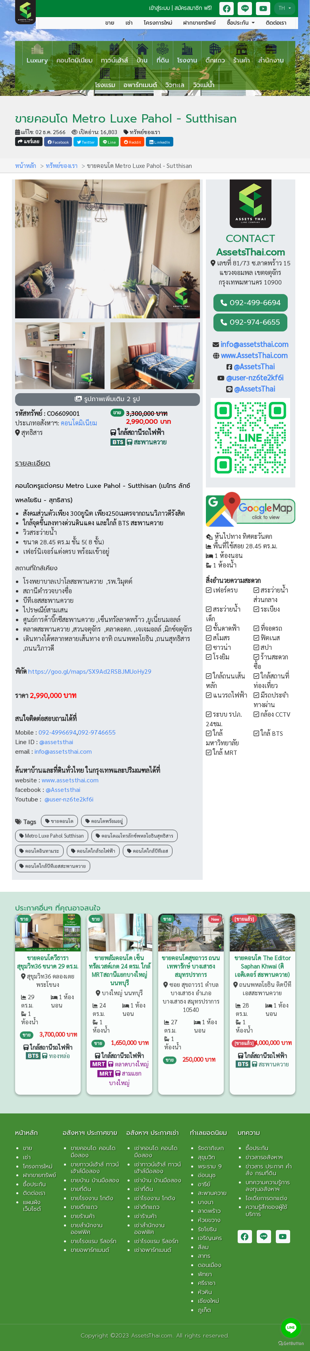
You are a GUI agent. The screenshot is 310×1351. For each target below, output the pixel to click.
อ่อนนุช (207, 1175)
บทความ (249, 1133)
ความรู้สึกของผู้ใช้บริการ (266, 1210)
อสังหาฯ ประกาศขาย (90, 1133)
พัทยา (205, 1274)
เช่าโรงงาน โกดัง (154, 1198)
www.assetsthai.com (70, 780)
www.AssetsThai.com (254, 355)
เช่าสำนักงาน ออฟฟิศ (149, 1229)
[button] (226, 8)
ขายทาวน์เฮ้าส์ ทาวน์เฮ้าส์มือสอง (95, 1168)
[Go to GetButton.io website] (291, 1343)
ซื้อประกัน (34, 1184)
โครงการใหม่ (158, 23)
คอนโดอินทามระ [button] (39, 847)
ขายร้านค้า (83, 1216)
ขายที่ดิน (81, 1189)
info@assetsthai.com (64, 751)
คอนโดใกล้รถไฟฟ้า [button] (93, 847)
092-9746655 (97, 732)
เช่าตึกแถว (146, 1207)
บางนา (205, 1202)
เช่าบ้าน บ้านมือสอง (157, 1180)
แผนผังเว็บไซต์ (32, 1206)
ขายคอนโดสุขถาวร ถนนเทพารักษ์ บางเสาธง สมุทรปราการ (191, 962)
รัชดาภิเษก (211, 1148)
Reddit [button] (132, 141)
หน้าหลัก (24, 165)
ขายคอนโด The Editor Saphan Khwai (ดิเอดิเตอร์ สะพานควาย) (262, 962)
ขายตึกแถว (84, 1207)
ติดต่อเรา (276, 23)
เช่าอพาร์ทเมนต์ (152, 1250)
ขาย (109, 23)
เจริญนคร (210, 1238)
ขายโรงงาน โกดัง (92, 1198)
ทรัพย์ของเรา (142, 131)
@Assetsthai (63, 789)
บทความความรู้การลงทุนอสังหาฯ (268, 1186)
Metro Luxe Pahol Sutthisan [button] (51, 832)
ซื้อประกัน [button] (238, 23)
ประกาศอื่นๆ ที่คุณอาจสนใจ (58, 908)
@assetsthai (57, 741)
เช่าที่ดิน (143, 1189)
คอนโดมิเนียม (79, 423)
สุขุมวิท (206, 1157)
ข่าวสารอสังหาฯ (264, 1157)
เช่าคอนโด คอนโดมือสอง (156, 1152)
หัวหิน (205, 1292)
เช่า (129, 23)
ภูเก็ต (204, 1310)
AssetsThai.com (250, 252)
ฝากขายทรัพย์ (199, 23)
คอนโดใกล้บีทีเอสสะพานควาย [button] (52, 862)
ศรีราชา (206, 1283)
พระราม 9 (210, 1166)
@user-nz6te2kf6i (69, 799)
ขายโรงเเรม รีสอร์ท (93, 1241)
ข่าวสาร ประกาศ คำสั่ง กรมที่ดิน (269, 1170)
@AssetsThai (254, 366)
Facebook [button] (58, 141)
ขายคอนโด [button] (59, 817)
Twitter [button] (86, 141)
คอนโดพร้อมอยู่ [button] (104, 817)
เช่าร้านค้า (145, 1216)
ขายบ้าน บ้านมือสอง (95, 1180)
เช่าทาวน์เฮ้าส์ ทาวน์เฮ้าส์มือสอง (157, 1168)
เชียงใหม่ (208, 1300)
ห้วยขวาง (209, 1220)
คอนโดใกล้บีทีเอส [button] (147, 847)
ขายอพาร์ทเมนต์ (90, 1250)
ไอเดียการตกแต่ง (266, 1198)
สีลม (203, 1247)
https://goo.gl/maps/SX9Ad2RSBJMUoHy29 (89, 671)
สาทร (204, 1256)
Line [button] (109, 141)
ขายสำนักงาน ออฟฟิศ (87, 1229)
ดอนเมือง (209, 1265)
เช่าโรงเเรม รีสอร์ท (156, 1241)
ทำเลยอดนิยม (208, 1133)
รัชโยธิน (207, 1229)
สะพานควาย (212, 1193)
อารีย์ (204, 1184)
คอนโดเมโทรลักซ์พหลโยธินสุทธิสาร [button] (134, 832)
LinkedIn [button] (159, 141)
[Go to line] (291, 1328)
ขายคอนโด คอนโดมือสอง (93, 1152)
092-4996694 (57, 732)
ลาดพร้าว (209, 1211)
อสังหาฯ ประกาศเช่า (152, 1133)
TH (283, 8)
